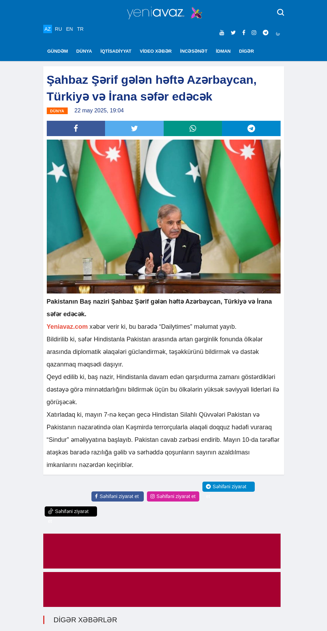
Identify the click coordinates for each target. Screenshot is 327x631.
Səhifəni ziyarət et (117, 496)
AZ (48, 29)
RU (58, 29)
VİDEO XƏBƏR (156, 51)
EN (69, 29)
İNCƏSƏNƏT (193, 51)
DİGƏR (246, 51)
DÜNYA (84, 51)
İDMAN (223, 51)
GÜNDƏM (57, 51)
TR (80, 29)
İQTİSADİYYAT (116, 51)
